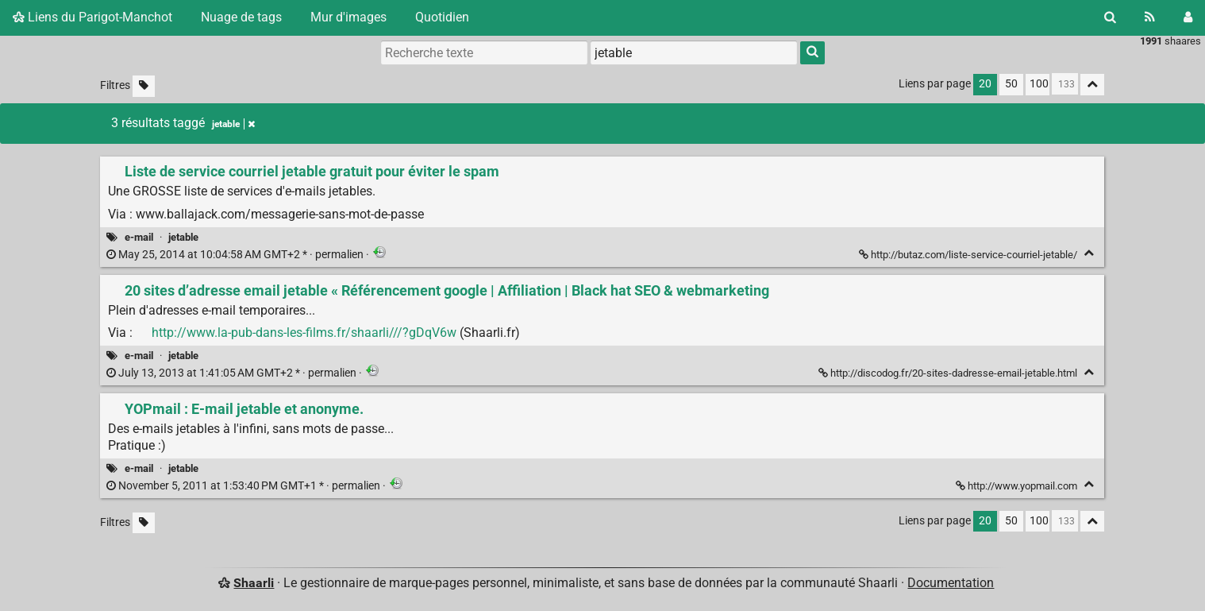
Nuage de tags (241, 17)
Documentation (950, 582)
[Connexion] (1188, 17)
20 (985, 84)
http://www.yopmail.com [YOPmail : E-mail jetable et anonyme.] (1018, 486)
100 (1039, 84)
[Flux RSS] (1150, 17)
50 (1011, 84)
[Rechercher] (1110, 17)
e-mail (139, 237)
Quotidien (442, 17)
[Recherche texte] (484, 52)
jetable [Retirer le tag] (233, 124)
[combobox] (694, 52)
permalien (236, 254)
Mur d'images (348, 17)
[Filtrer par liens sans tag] (144, 86)
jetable (183, 237)
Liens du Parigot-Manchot (92, 17)
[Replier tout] (1092, 84)
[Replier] (1089, 253)
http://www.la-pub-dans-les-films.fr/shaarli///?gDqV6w (304, 332)
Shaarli (253, 582)
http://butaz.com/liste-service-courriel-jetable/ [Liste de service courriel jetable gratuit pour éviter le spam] (969, 255)
